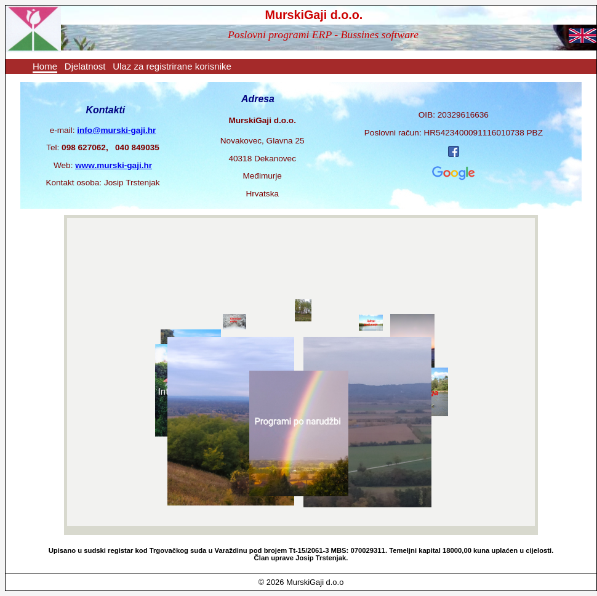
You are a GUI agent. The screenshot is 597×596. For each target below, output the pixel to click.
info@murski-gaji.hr (116, 130)
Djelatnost (85, 66)
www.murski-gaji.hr (113, 165)
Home (45, 66)
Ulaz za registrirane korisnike (172, 66)
